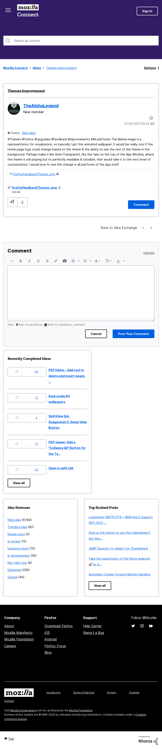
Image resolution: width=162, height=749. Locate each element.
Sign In (147, 11)
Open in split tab (61, 468)
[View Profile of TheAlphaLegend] (41, 105)
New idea (28, 133)
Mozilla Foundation (19, 639)
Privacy (111, 692)
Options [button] (150, 68)
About (9, 626)
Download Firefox (59, 626)
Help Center (92, 626)
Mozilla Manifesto (18, 633)
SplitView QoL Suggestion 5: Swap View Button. (68, 421)
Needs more (16, 534)
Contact (9, 701)
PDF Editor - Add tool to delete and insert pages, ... (67, 375)
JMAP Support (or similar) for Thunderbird (118, 548)
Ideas (37, 68)
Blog (48, 652)
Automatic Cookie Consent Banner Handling (119, 574)
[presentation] (12, 261)
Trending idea (17, 527)
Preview (148, 253)
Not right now (17, 562)
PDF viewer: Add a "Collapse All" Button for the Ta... (67, 448)
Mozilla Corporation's (23, 710)
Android (51, 639)
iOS (47, 633)
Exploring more (18, 548)
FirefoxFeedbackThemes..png (34, 174)
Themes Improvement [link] (61, 68)
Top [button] (11, 738)
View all (19, 483)
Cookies (134, 692)
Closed (13, 577)
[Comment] (141, 204)
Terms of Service (83, 692)
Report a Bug (93, 633)
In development (19, 555)
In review (14, 541)
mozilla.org (53, 692)
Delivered (14, 570)
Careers (10, 646)
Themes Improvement (26, 90)
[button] (13, 202)
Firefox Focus (55, 646)
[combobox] (81, 41)
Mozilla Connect (28, 11)
